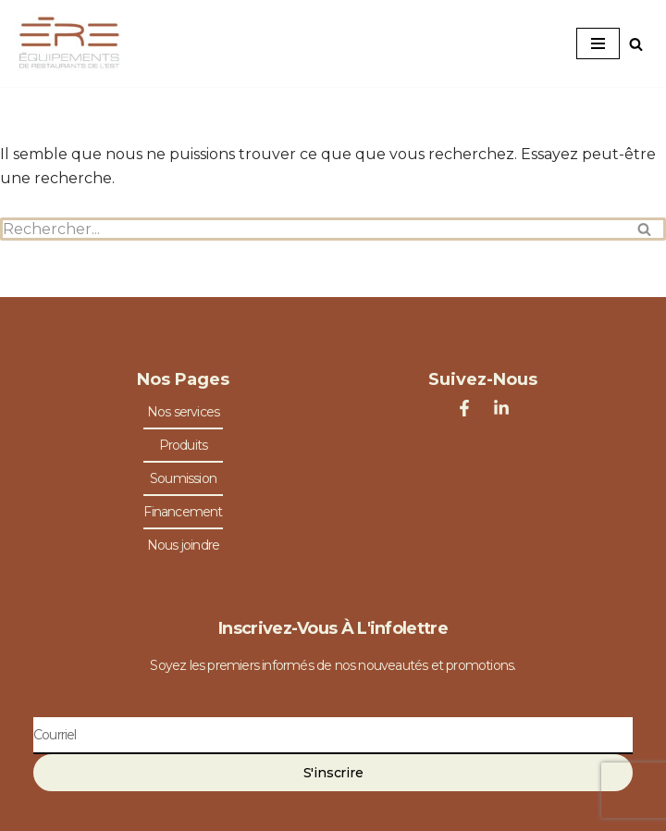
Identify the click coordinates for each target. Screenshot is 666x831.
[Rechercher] (636, 44)
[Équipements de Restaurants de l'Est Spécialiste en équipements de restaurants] (69, 43)
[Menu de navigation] (598, 43)
